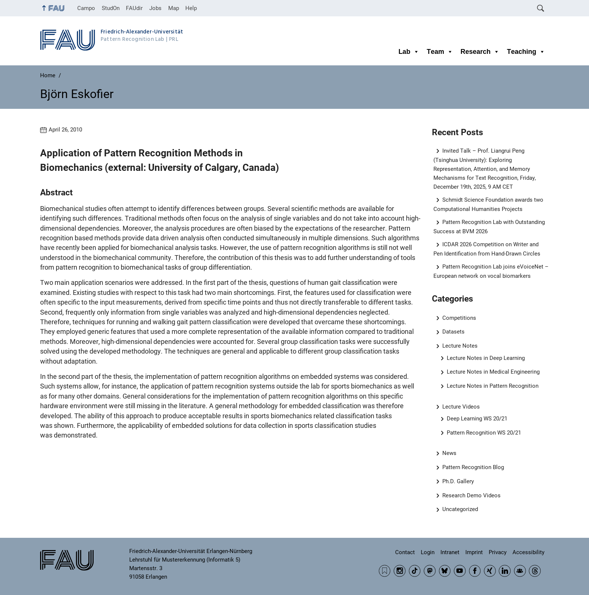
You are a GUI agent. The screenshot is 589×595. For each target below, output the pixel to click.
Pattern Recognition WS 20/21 (484, 432)
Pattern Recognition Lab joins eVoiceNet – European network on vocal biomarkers (491, 271)
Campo (86, 8)
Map (173, 8)
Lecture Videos (461, 406)
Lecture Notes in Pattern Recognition (492, 386)
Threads (535, 571)
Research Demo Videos (471, 495)
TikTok (415, 571)
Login (428, 552)
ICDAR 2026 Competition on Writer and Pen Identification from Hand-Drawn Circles (486, 249)
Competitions (459, 318)
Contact (405, 552)
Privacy (498, 552)
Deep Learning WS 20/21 (477, 418)
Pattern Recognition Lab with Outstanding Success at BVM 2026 (489, 227)
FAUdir (134, 8)
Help (191, 8)
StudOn (111, 8)
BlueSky (445, 571)
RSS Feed (385, 571)
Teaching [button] (526, 51)
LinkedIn (505, 571)
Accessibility (528, 552)
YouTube (460, 571)
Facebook (475, 571)
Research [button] (480, 51)
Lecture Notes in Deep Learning (486, 358)
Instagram (400, 571)
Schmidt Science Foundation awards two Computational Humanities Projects (488, 204)
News (449, 453)
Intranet (449, 552)
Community (520, 571)
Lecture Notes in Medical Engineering (493, 371)
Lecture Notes (460, 345)
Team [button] (440, 51)
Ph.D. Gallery (458, 481)
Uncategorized (460, 509)
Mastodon (430, 571)
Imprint (474, 552)
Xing (490, 571)
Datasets (453, 331)
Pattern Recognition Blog (473, 467)
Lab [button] (408, 51)
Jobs (155, 8)
